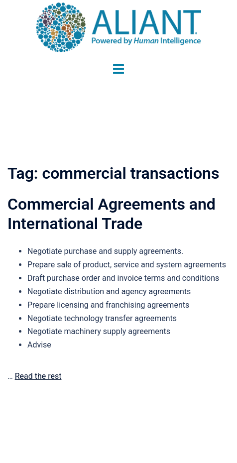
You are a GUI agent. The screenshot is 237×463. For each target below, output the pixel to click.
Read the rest (38, 376)
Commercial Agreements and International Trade (111, 213)
